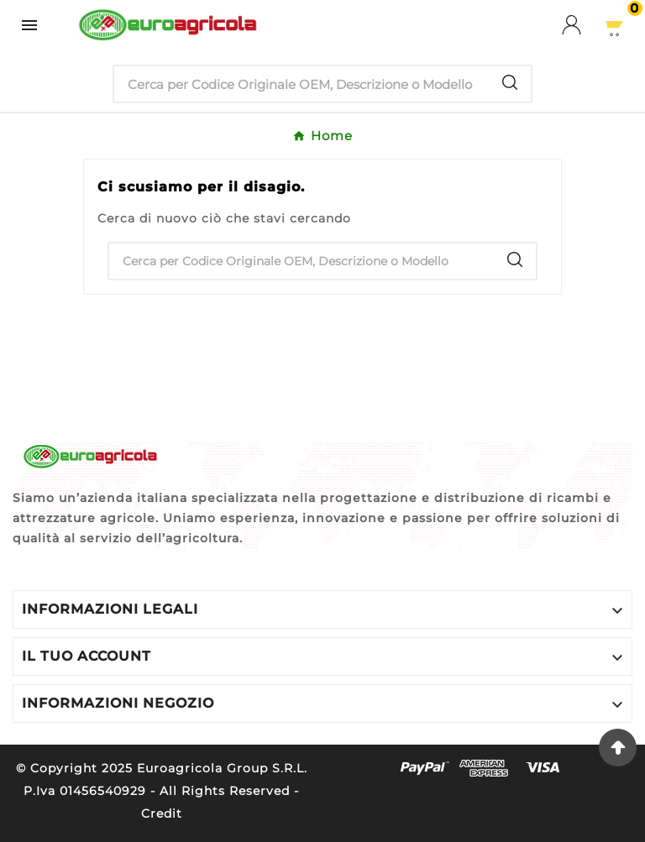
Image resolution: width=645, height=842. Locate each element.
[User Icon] (582, 24)
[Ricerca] (301, 84)
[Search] (509, 82)
